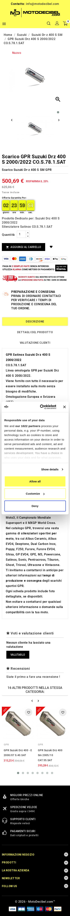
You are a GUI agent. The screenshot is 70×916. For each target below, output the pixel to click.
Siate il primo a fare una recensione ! (33, 677)
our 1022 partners (27, 426)
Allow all (35, 481)
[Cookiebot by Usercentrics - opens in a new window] (41, 407)
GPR (6, 744)
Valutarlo (17, 654)
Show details (50, 469)
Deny (35, 505)
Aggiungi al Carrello (23, 247)
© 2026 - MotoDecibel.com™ (35, 901)
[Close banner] (64, 407)
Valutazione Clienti (35, 342)
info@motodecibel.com (42, 4)
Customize (35, 493)
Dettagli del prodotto (35, 332)
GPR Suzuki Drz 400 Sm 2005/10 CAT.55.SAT (50, 755)
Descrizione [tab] (35, 321)
